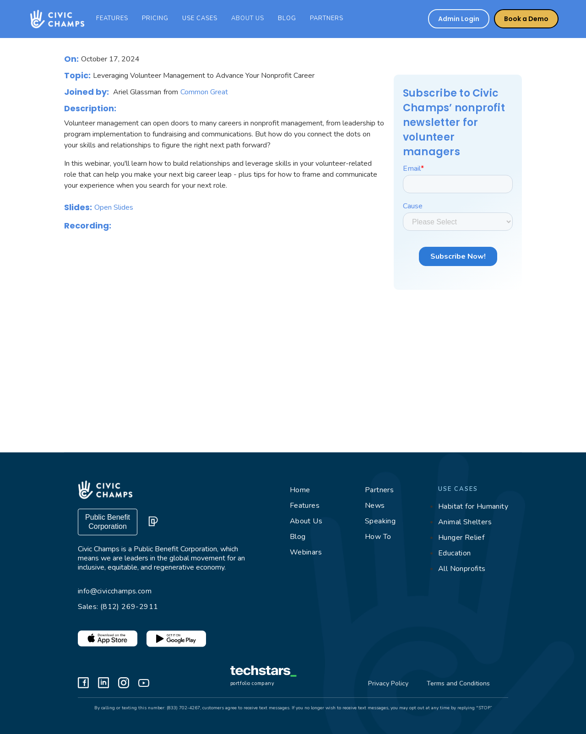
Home (300, 490)
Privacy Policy (388, 683)
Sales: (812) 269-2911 (118, 607)
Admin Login (458, 18)
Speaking (380, 521)
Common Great (204, 92)
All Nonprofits (462, 569)
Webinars (306, 552)
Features (305, 505)
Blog (287, 18)
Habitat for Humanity (473, 506)
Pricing (155, 18)
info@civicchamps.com (115, 591)
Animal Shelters (465, 522)
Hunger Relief (461, 538)
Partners (379, 490)
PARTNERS (326, 18)
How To (378, 537)
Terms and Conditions (458, 683)
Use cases (199, 18)
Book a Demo (526, 18)
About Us (306, 521)
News (375, 505)
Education (454, 553)
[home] (55, 19)
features (112, 18)
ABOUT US (247, 18)
